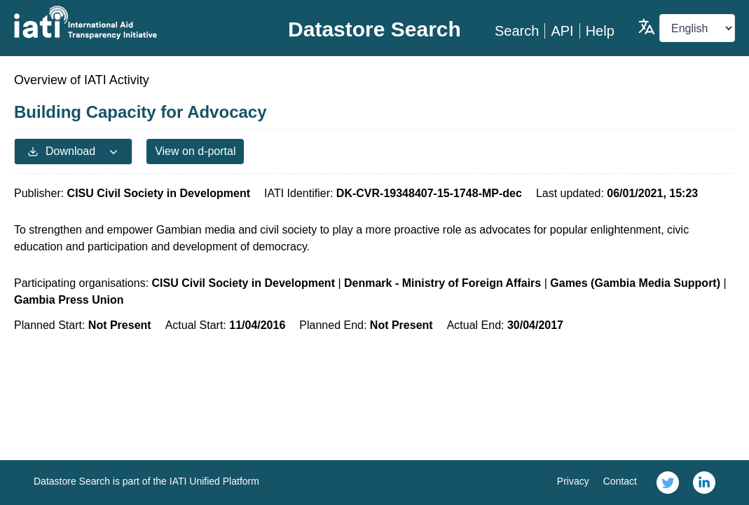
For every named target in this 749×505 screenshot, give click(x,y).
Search (517, 31)
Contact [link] (620, 481)
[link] (668, 482)
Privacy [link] (573, 481)
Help (600, 31)
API (562, 31)
